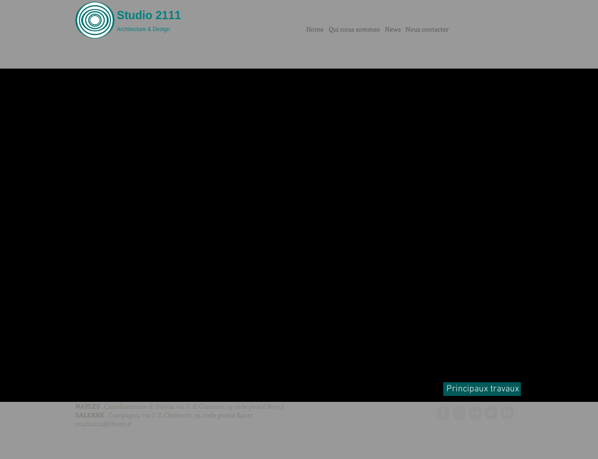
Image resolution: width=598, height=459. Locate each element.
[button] (299, 228)
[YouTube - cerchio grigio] (507, 413)
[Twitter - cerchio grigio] (491, 413)
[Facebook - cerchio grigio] (443, 413)
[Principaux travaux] (482, 389)
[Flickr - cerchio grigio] (475, 413)
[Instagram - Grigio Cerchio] (459, 413)
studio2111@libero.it (103, 423)
